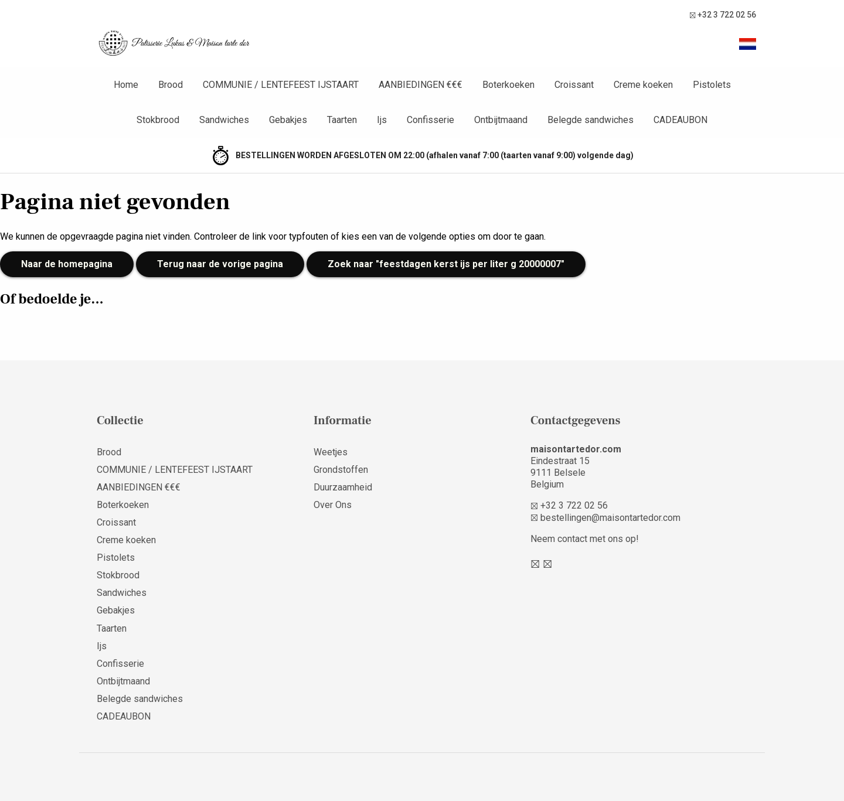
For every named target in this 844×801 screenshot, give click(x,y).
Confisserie (120, 663)
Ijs (102, 646)
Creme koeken (126, 540)
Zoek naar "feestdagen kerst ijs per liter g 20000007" (446, 264)
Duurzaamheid (343, 487)
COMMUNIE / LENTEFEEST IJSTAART (175, 469)
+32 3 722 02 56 (722, 15)
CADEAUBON (124, 716)
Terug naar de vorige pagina (220, 264)
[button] (747, 44)
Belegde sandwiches (140, 698)
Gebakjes (116, 610)
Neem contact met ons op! (584, 538)
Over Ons (333, 504)
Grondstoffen (341, 469)
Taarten (112, 628)
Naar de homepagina (67, 264)
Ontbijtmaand (123, 681)
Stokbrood (118, 575)
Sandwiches (122, 592)
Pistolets (116, 557)
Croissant (116, 522)
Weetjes (331, 452)
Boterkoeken (123, 504)
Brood (109, 452)
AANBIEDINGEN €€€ (139, 487)
